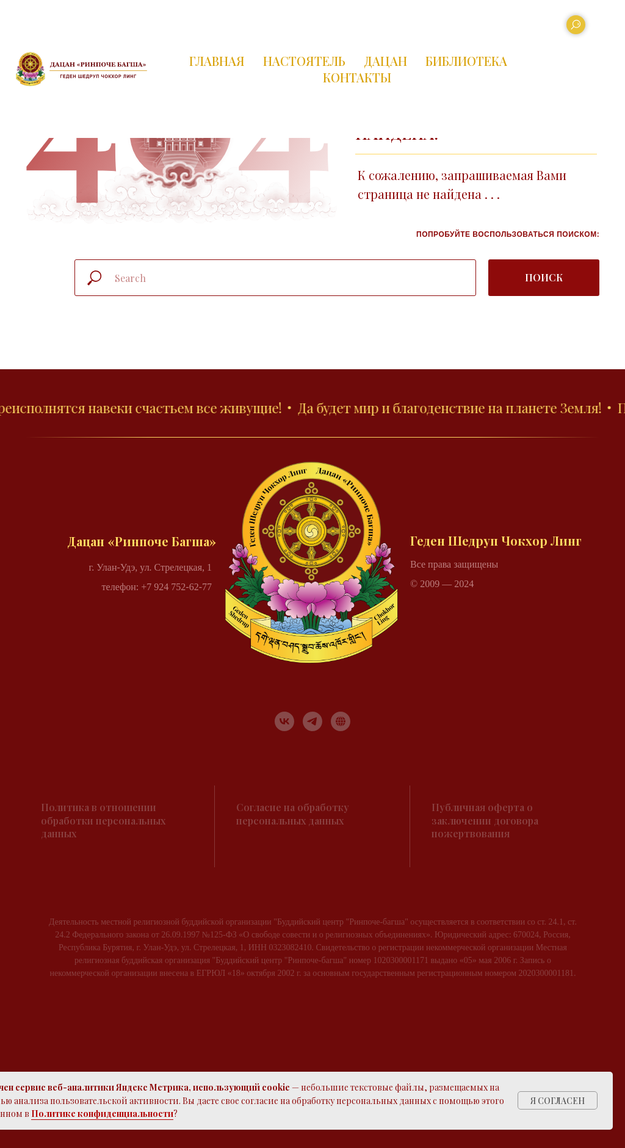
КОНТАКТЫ (357, 77)
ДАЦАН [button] (385, 60)
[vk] (284, 721)
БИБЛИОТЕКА (466, 60)
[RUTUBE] (340, 721)
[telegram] (312, 721)
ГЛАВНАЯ (217, 60)
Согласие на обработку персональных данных (292, 814)
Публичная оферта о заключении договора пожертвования (485, 820)
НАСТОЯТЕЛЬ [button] (304, 60)
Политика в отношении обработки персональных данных (103, 820)
